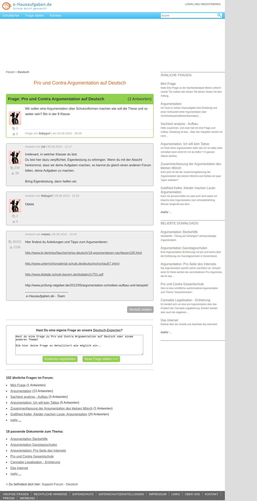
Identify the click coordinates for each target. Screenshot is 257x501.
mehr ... (15, 420)
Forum (10, 72)
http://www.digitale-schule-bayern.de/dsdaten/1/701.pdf (64, 274)
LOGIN (189, 4)
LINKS (175, 494)
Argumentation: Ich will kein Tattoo (34, 402)
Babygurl (44, 133)
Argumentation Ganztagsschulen (33, 444)
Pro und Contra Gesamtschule (32, 456)
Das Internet (19, 468)
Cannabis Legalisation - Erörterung (35, 462)
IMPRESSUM (157, 494)
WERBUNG (27, 498)
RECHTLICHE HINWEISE (50, 494)
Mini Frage (18, 385)
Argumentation (20, 391)
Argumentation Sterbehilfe (29, 439)
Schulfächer (10, 15)
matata (45, 234)
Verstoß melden (140, 309)
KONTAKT (211, 494)
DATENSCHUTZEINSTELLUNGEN (121, 494)
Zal (43, 146)
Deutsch (72, 484)
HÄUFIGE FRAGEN (16, 494)
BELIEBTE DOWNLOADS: (180, 223)
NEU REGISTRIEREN (207, 4)
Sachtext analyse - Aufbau (29, 397)
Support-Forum (52, 484)
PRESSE (9, 498)
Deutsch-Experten (107, 330)
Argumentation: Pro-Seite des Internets (38, 450)
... (166, 212)
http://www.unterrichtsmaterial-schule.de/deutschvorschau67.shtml (72, 263)
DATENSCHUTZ (83, 494)
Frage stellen (34, 15)
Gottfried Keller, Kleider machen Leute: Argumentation (48, 414)
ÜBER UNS (192, 494)
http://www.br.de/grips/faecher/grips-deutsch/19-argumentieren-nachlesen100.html (83, 253)
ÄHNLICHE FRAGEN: (176, 75)
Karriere (55, 15)
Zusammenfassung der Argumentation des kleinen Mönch (51, 408)
